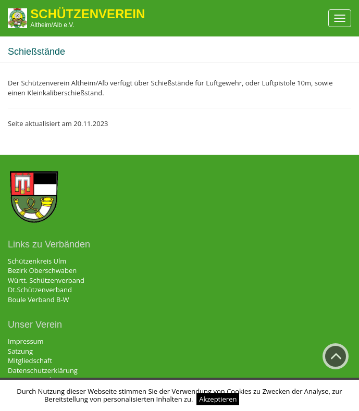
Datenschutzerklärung (43, 370)
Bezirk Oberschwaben (42, 270)
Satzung (20, 351)
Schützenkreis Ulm (37, 261)
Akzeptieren (218, 399)
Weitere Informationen (279, 399)
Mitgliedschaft (30, 360)
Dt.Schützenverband (40, 289)
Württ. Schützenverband (46, 280)
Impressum (26, 341)
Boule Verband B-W (38, 299)
